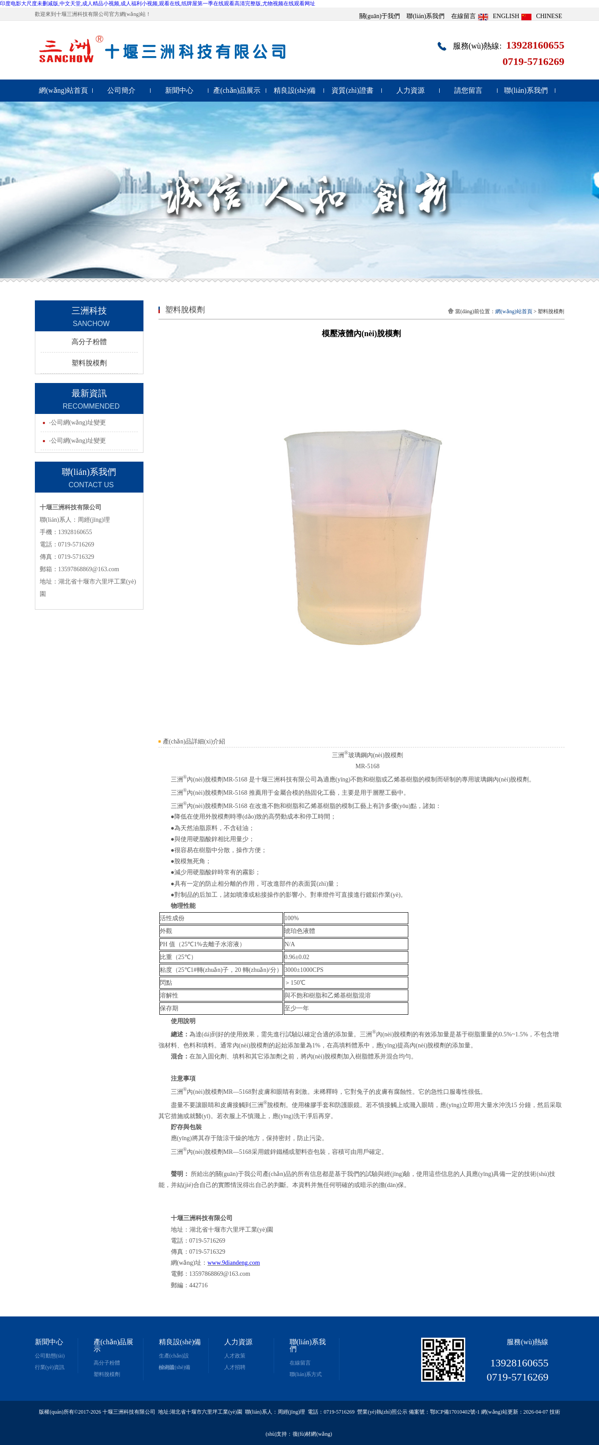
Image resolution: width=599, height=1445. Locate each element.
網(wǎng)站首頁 (63, 90)
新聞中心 (179, 90)
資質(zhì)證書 (352, 90)
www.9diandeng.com (233, 1262)
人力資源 (410, 90)
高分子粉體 (89, 341)
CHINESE (549, 16)
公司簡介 (121, 90)
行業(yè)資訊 (49, 1367)
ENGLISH (506, 16)
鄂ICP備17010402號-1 (455, 1412)
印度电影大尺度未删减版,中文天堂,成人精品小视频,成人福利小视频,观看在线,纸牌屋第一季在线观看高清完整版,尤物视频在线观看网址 (157, 3)
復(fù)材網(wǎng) (312, 1434)
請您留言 (468, 90)
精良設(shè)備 (295, 90)
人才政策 (234, 1356)
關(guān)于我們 (379, 16)
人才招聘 (234, 1367)
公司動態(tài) (50, 1356)
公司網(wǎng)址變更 (78, 422)
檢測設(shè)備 (175, 1367)
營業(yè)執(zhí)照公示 (382, 1412)
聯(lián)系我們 (426, 16)
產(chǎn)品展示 (236, 90)
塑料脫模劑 (89, 363)
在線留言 (463, 16)
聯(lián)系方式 (306, 1374)
